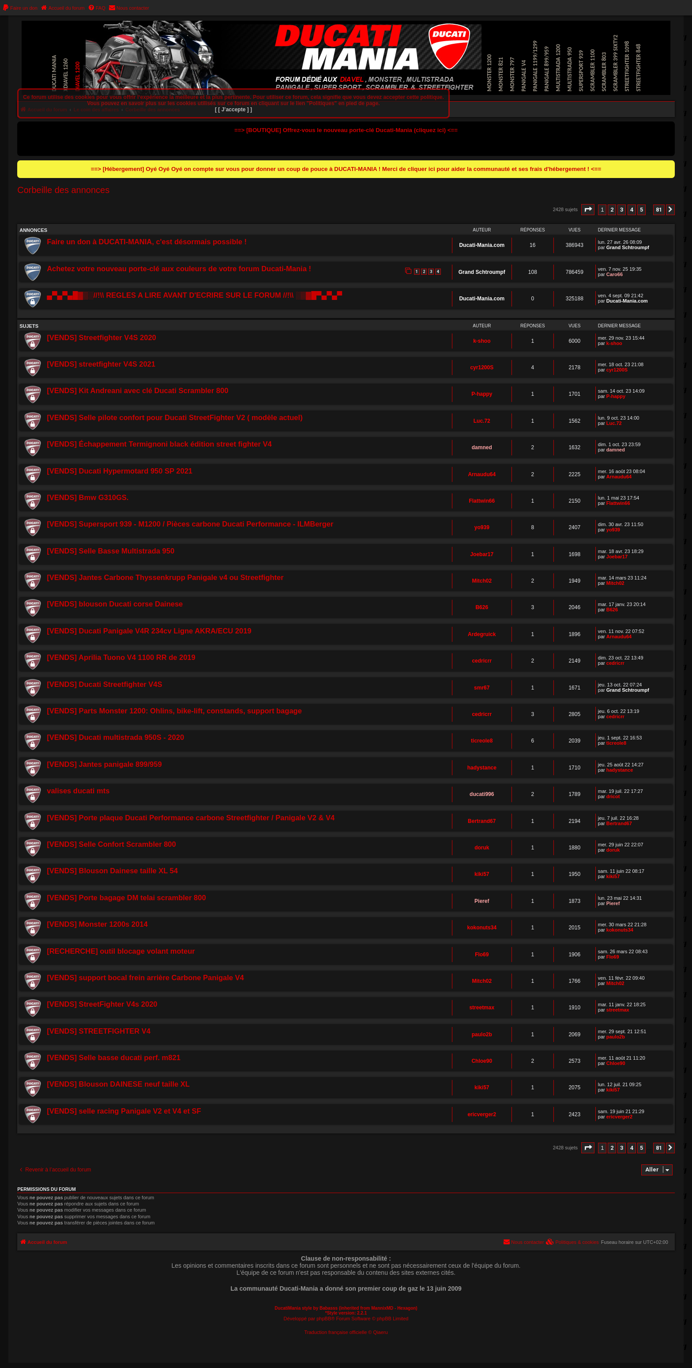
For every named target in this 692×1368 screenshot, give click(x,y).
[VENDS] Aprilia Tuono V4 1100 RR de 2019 (121, 657)
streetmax (481, 1007)
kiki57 (481, 874)
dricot (613, 796)
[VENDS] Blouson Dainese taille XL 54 (112, 871)
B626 (481, 607)
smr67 (481, 688)
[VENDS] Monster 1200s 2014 (97, 924)
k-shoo (481, 341)
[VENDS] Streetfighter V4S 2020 (101, 337)
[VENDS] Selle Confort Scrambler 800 (111, 844)
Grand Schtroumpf (627, 247)
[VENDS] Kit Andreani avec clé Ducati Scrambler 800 (137, 390)
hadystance (481, 768)
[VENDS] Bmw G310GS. (87, 497)
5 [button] (641, 209)
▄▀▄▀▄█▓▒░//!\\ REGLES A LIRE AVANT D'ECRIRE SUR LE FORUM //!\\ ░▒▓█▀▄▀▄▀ (194, 295)
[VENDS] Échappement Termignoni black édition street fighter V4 (159, 444)
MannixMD (382, 1308)
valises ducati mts (78, 791)
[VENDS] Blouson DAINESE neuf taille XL (118, 1084)
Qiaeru (380, 1332)
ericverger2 (481, 1114)
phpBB (323, 1318)
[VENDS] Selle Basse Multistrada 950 (110, 551)
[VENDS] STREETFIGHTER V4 (98, 1031)
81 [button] (659, 209)
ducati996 (482, 794)
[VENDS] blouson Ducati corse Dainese (115, 604)
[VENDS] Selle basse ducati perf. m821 (114, 1057)
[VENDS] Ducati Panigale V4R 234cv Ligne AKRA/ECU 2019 (149, 631)
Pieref (481, 901)
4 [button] (631, 209)
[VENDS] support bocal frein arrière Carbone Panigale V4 (145, 977)
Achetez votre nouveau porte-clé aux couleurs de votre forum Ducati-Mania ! (179, 269)
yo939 (481, 527)
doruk (481, 848)
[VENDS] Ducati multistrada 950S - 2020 (115, 737)
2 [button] (611, 209)
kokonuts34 (481, 928)
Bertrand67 (482, 821)
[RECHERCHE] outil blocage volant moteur (121, 951)
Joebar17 (481, 554)
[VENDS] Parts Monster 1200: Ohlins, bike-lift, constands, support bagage (174, 711)
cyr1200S (481, 367)
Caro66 (614, 274)
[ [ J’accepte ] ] (233, 109)
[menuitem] (20, 8)
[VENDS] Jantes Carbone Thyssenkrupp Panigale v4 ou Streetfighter (165, 577)
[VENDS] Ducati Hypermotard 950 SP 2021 (119, 471)
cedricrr (482, 661)
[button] (587, 209)
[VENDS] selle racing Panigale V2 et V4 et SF (124, 1111)
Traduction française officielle (335, 1332)
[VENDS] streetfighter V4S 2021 (101, 364)
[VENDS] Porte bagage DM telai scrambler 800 (126, 898)
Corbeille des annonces (63, 190)
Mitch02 (482, 581)
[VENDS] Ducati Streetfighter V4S (104, 684)
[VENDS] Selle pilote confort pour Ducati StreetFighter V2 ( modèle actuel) (174, 417)
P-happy (481, 394)
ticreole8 (482, 741)
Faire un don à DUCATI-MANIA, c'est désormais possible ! (147, 242)
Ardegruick (482, 634)
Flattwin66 (482, 501)
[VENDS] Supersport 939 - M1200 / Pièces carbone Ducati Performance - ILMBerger (190, 524)
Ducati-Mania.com (481, 245)
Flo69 (482, 954)
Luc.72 (482, 421)
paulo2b (482, 1034)
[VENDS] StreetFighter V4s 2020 (102, 1004)
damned (482, 447)
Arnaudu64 (482, 474)
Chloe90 (481, 1061)
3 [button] (621, 209)
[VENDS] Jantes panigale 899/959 (104, 764)
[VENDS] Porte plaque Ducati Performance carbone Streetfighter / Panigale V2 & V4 (191, 818)
